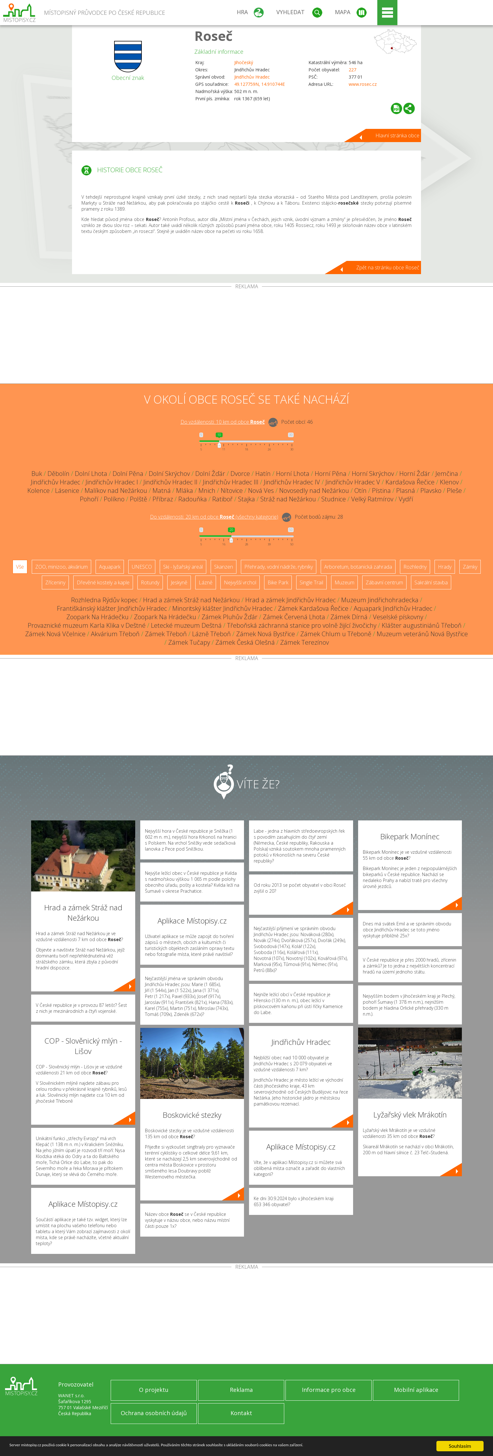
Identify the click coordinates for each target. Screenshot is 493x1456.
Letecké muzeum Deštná (186, 625)
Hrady (444, 566)
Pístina (381, 490)
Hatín (263, 473)
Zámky (470, 566)
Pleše (454, 490)
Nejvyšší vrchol (240, 582)
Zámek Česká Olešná (245, 642)
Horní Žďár (414, 473)
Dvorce (240, 473)
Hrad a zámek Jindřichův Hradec (290, 600)
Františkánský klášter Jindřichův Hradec (112, 608)
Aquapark (109, 566)
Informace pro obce (329, 1389)
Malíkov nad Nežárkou (116, 490)
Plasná (405, 490)
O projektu (154, 1389)
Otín (360, 490)
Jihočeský (243, 62)
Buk (36, 473)
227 (352, 70)
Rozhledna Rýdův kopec (104, 600)
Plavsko (430, 490)
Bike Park (278, 582)
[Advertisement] (246, 336)
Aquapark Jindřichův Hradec (393, 608)
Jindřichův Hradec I (112, 482)
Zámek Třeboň (166, 634)
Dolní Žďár (210, 473)
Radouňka (192, 499)
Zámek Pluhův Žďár (230, 617)
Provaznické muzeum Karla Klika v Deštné (87, 625)
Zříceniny (55, 582)
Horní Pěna (330, 473)
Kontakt (241, 1413)
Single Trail (311, 582)
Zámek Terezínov (304, 642)
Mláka (184, 490)
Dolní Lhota (91, 473)
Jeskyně (179, 582)
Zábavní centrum (384, 582)
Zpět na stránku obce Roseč (387, 267)
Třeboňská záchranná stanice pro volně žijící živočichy (301, 625)
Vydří (406, 499)
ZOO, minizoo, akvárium (61, 566)
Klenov (449, 482)
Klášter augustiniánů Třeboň (422, 625)
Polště (138, 499)
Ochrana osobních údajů (154, 1413)
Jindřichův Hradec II (170, 482)
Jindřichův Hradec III (230, 482)
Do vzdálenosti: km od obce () (214, 516)
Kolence (38, 490)
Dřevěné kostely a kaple (103, 582)
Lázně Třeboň (211, 634)
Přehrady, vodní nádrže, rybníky (278, 566)
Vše (20, 566)
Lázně (206, 582)
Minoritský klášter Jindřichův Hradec (222, 608)
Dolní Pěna (128, 473)
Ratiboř (222, 499)
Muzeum (344, 582)
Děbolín (58, 473)
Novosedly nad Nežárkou (314, 490)
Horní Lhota (292, 473)
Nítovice (232, 490)
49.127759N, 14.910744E (259, 84)
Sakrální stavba (431, 582)
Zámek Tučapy (189, 642)
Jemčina (446, 473)
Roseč (213, 36)
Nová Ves (261, 490)
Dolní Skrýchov (169, 473)
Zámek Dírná (349, 617)
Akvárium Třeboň (115, 634)
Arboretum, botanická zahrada (358, 566)
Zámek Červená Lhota (294, 617)
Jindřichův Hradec (252, 77)
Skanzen (223, 566)
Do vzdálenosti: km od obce (222, 421)
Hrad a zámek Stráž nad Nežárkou (191, 600)
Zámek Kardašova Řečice (313, 608)
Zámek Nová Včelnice (55, 634)
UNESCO (142, 566)
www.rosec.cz (363, 84)
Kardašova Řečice (410, 482)
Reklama (241, 1389)
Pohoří (89, 499)
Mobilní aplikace (416, 1389)
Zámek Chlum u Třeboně (335, 634)
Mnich (206, 490)
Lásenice (67, 490)
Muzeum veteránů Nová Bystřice (422, 634)
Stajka (246, 499)
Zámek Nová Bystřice (265, 634)
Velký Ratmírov (372, 499)
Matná (161, 490)
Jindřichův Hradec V (352, 482)
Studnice (333, 499)
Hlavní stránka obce (397, 135)
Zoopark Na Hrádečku (97, 617)
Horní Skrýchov (373, 473)
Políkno (114, 499)
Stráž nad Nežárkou (288, 499)
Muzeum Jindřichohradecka (379, 600)
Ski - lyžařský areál (183, 566)
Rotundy (150, 582)
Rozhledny (415, 566)
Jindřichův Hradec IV (292, 482)
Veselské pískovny (398, 617)
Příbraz (162, 499)
